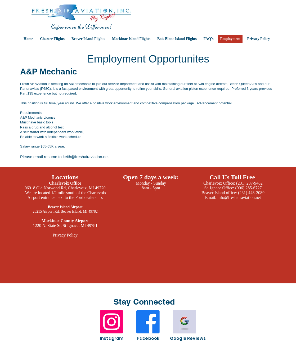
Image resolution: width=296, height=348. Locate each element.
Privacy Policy (65, 235)
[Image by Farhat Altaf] (184, 321)
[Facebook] (148, 321)
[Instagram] (111, 321)
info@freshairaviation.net (239, 197)
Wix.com (248, 343)
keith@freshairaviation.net (86, 156)
